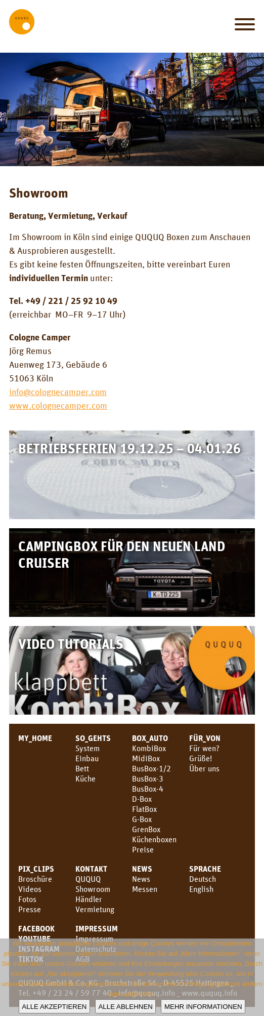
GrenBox (146, 829)
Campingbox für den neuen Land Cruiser (121, 554)
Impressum (96, 928)
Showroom (92, 889)
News (142, 869)
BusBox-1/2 (151, 768)
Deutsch (202, 879)
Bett (82, 768)
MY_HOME (35, 738)
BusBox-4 (147, 789)
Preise (143, 849)
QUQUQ (88, 879)
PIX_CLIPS (36, 869)
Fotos (27, 899)
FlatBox (144, 809)
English (201, 889)
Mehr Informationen (203, 1006)
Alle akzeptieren (54, 1006)
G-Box (142, 819)
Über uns (204, 768)
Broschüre (35, 879)
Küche (85, 778)
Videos (29, 889)
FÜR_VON (205, 738)
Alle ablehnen (125, 1006)
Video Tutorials (70, 643)
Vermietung (94, 909)
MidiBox (146, 758)
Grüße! (200, 758)
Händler (88, 899)
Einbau (87, 758)
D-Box (142, 799)
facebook (36, 928)
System (87, 748)
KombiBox (149, 748)
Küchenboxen (154, 839)
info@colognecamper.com (58, 391)
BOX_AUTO (150, 738)
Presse (29, 909)
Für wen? (204, 748)
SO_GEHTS (93, 738)
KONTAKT (91, 869)
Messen (144, 889)
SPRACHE (205, 869)
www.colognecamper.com (58, 405)
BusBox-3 (147, 778)
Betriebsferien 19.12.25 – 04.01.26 (129, 448)
